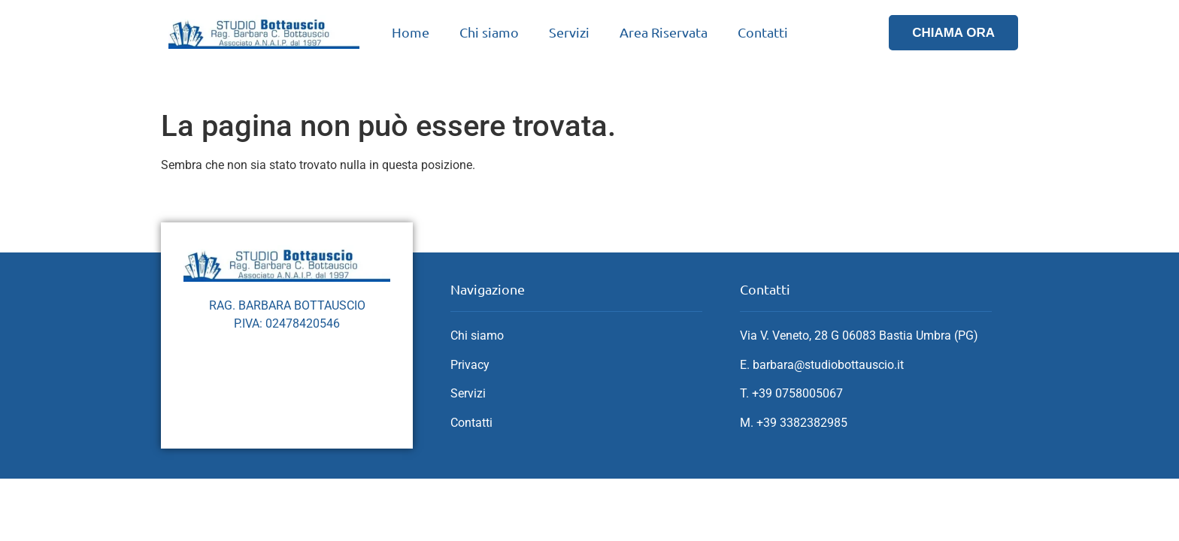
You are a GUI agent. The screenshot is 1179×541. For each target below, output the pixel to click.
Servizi (569, 32)
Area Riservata (664, 32)
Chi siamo (489, 32)
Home (410, 32)
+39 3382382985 (801, 423)
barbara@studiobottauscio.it (828, 365)
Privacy (469, 365)
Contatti (763, 32)
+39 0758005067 (797, 393)
